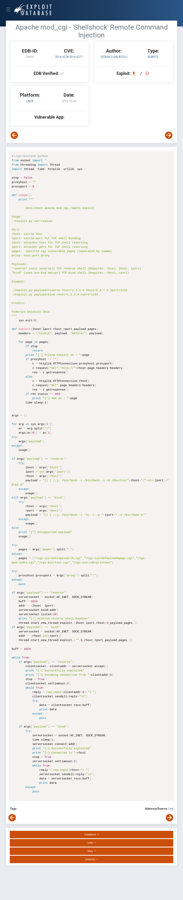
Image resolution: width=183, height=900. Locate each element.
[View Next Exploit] (168, 135)
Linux (29, 101)
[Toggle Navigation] (9, 9)
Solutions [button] (90, 859)
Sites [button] (90, 851)
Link (170, 808)
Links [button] (90, 842)
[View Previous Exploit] (14, 135)
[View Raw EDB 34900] (148, 73)
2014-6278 (62, 56)
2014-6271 (76, 56)
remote (153, 56)
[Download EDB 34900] (135, 73)
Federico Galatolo (114, 56)
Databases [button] (90, 834)
